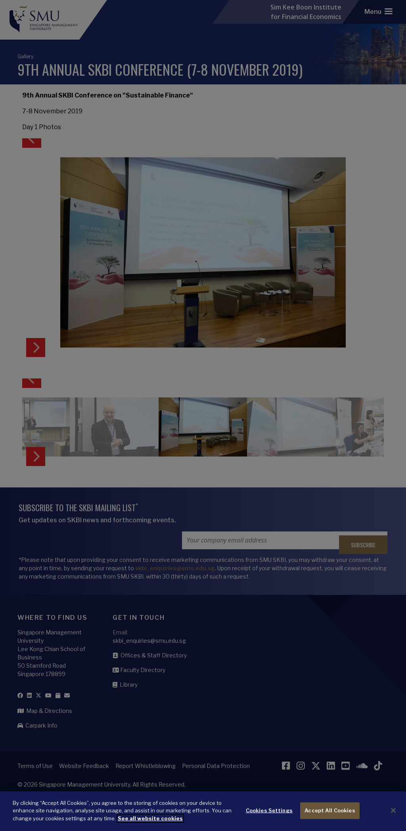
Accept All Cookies (329, 816)
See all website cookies (150, 824)
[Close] (393, 816)
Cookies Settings (269, 816)
